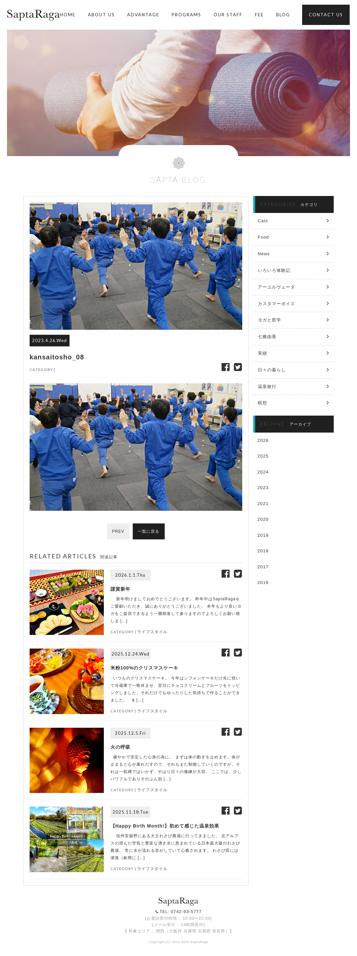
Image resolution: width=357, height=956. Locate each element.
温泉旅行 (267, 386)
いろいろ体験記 (274, 270)
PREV (118, 531)
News (264, 253)
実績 (262, 353)
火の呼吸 (120, 747)
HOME (68, 14)
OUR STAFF (228, 14)
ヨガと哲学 (269, 319)
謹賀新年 (120, 589)
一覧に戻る (149, 531)
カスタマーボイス (276, 303)
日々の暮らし (272, 369)
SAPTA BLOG (179, 179)
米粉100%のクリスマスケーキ (144, 667)
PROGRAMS (186, 14)
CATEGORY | (42, 369)
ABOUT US (101, 14)
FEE (259, 14)
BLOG (283, 14)
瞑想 (262, 402)
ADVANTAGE (143, 14)
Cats (263, 220)
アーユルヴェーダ (276, 287)
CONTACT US (326, 14)
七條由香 (267, 336)
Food (263, 237)
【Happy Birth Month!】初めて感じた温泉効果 (165, 826)
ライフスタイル (152, 631)
